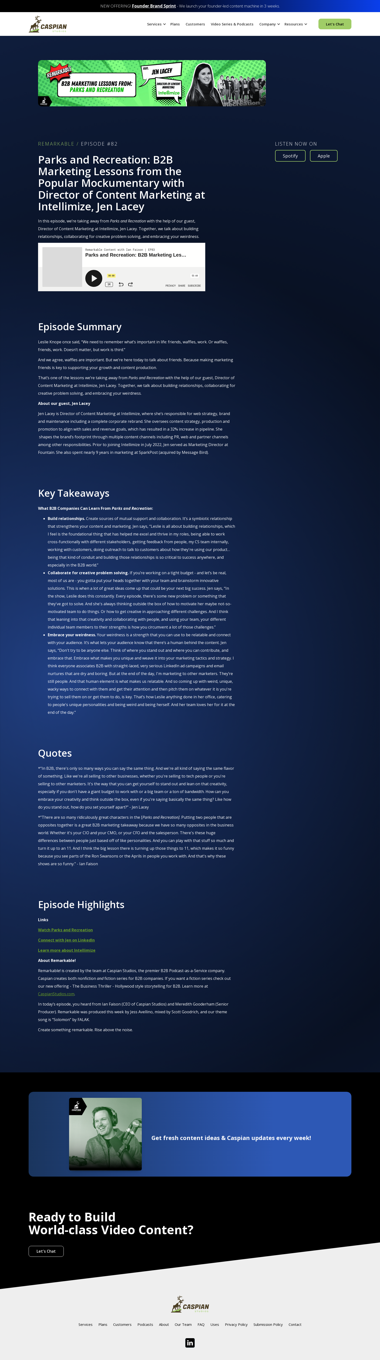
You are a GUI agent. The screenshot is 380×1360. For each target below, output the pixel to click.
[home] (48, 24)
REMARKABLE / (58, 144)
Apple (324, 156)
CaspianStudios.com (56, 994)
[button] (155, 24)
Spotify (290, 156)
